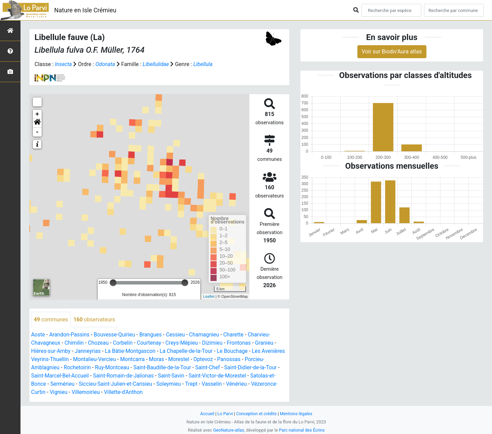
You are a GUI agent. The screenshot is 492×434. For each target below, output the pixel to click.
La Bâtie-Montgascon (132, 351)
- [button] (37, 132)
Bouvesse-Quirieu (116, 335)
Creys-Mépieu (184, 343)
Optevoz (232, 359)
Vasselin (241, 384)
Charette (237, 335)
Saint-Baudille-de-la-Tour (185, 368)
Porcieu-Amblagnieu (55, 368)
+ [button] (37, 114)
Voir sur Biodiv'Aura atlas (392, 51)
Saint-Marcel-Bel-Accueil (81, 376)
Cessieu (178, 335)
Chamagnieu (207, 335)
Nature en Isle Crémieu (85, 10)
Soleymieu (197, 384)
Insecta (63, 64)
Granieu (268, 343)
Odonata (106, 64)
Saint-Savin (195, 376)
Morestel (207, 359)
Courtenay (151, 343)
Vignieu (86, 392)
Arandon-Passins (70, 335)
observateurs (95, 319)
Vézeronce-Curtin (52, 392)
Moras (184, 359)
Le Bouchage (236, 351)
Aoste (38, 335)
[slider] (113, 282)
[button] (37, 123)
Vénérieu (266, 384)
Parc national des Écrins (302, 430)
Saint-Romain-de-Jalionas (146, 376)
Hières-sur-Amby (51, 351)
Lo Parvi (224, 413)
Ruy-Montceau (133, 368)
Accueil (206, 413)
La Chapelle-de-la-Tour (189, 351)
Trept (220, 384)
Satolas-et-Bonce (51, 384)
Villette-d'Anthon (152, 392)
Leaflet (209, 296)
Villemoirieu (113, 392)
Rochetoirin (98, 368)
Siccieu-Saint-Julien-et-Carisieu (143, 384)
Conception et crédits (256, 413)
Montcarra (159, 359)
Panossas (258, 359)
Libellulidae (157, 64)
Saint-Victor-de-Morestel (242, 376)
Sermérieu (89, 384)
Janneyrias (89, 351)
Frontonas (243, 343)
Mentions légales (296, 413)
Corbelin (124, 343)
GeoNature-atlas (228, 430)
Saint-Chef (231, 368)
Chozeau (99, 343)
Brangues (152, 335)
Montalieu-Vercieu (121, 359)
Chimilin (75, 343)
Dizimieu (215, 343)
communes (51, 319)
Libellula (204, 64)
